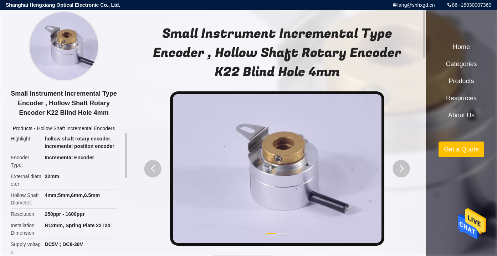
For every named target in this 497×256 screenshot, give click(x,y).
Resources (461, 98)
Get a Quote (461, 149)
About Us (461, 115)
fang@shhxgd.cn (416, 5)
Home (461, 46)
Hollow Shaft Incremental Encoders (76, 128)
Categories (461, 64)
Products (22, 128)
